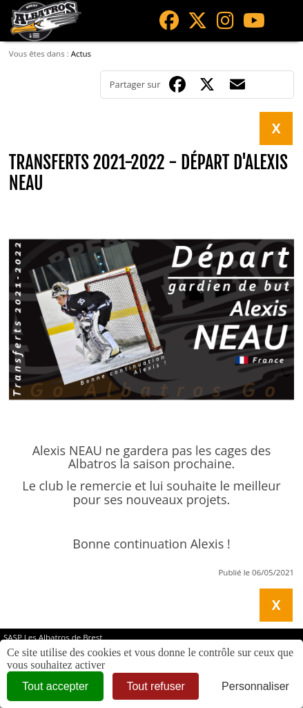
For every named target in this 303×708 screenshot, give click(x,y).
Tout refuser (155, 686)
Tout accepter (55, 686)
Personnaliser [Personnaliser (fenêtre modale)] (255, 686)
